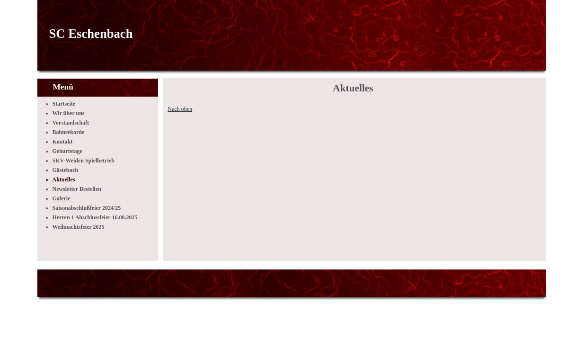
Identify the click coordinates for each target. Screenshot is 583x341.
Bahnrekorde (69, 132)
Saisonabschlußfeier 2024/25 (87, 208)
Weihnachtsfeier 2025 (79, 227)
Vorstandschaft (71, 122)
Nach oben (180, 109)
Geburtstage (67, 151)
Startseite (64, 103)
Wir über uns (69, 113)
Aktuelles (64, 179)
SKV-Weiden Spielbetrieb (84, 160)
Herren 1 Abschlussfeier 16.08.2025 (95, 217)
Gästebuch (66, 170)
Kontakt (63, 141)
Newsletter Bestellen (77, 189)
